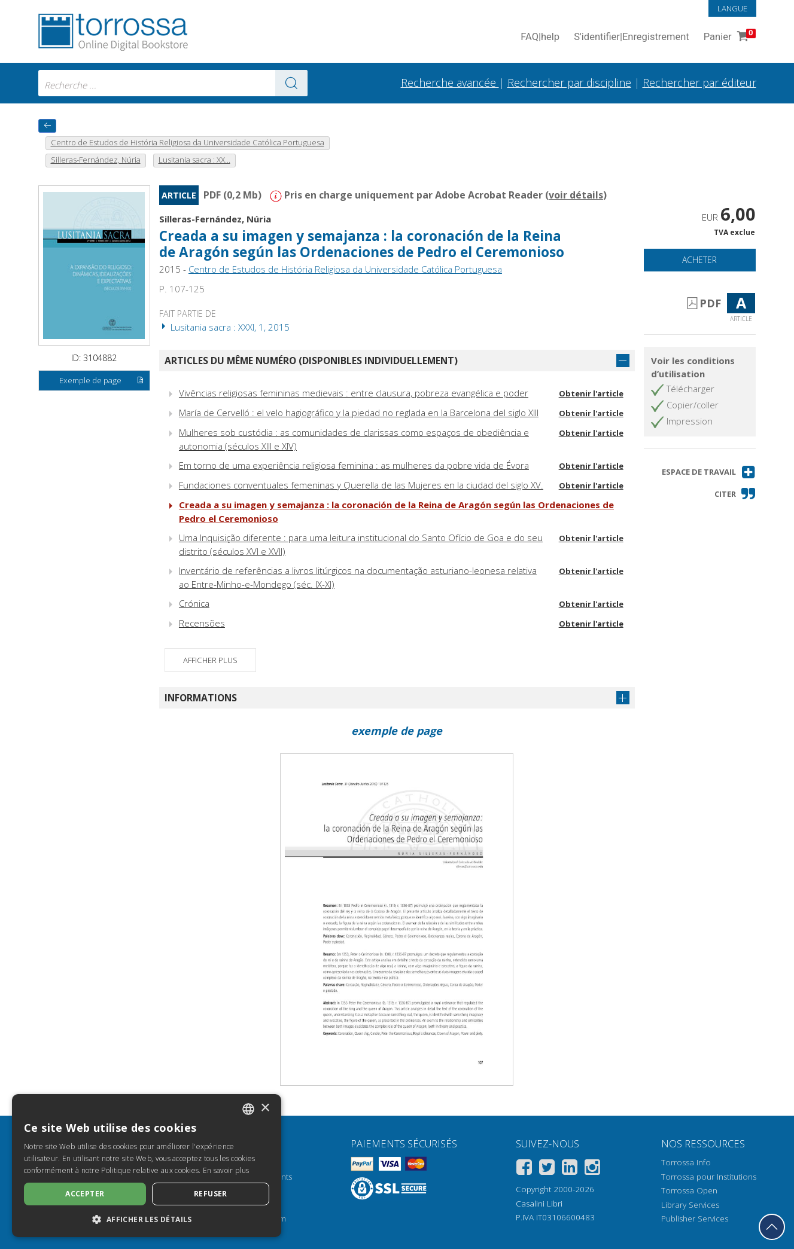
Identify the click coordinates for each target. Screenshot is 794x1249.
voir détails (576, 194)
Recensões (202, 623)
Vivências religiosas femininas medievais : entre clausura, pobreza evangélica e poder (353, 393)
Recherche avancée (450, 82)
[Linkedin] (569, 1169)
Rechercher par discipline (569, 82)
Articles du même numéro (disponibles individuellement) (311, 360)
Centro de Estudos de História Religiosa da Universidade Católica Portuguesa (345, 269)
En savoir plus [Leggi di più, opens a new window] (226, 1170)
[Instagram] (592, 1169)
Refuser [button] (210, 1194)
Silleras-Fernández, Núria (215, 219)
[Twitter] (547, 1169)
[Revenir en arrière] (47, 126)
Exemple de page (101, 380)
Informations (201, 697)
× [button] (264, 1108)
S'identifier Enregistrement (631, 37)
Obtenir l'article (591, 393)
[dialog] (146, 1165)
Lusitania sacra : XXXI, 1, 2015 (224, 327)
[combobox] (173, 83)
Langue (732, 8)
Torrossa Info (686, 1162)
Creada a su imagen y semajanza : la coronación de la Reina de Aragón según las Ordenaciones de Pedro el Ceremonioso (361, 244)
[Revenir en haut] (772, 1227)
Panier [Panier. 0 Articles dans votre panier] (728, 37)
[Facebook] (524, 1169)
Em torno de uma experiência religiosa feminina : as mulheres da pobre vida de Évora (354, 465)
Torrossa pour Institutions (708, 1176)
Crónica (194, 603)
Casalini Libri (539, 1203)
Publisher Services (694, 1218)
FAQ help (540, 37)
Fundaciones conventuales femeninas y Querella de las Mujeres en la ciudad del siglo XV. (361, 485)
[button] (709, 472)
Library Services (690, 1204)
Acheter (699, 259)
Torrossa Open (689, 1190)
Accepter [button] (84, 1194)
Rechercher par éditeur (699, 82)
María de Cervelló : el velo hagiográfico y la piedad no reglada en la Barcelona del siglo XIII (359, 413)
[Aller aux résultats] (291, 83)
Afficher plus (210, 660)
